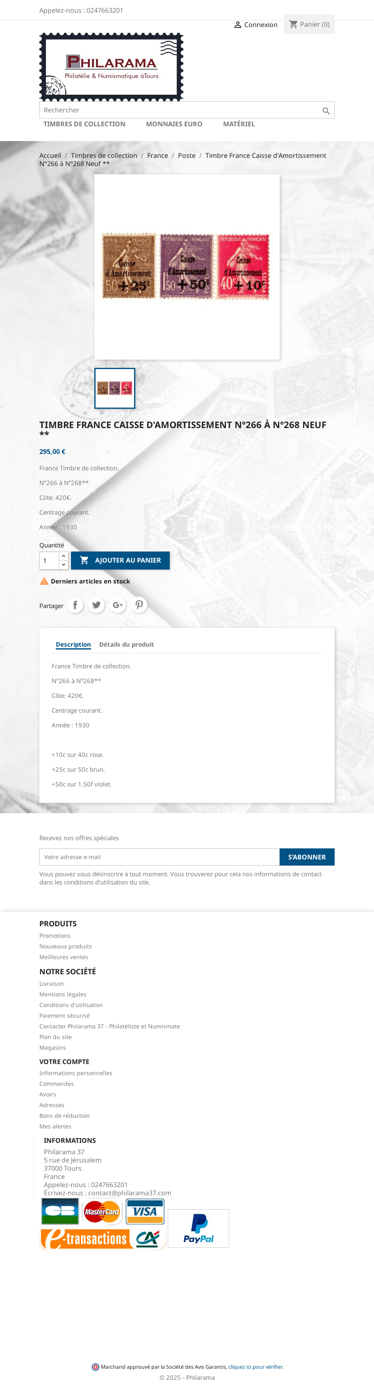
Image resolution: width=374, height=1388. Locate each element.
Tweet (96, 605)
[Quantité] (49, 561)
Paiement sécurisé (64, 1015)
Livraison (51, 983)
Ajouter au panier (120, 560)
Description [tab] (73, 644)
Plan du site (55, 1037)
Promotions (55, 935)
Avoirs (47, 1094)
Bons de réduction (64, 1115)
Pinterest (139, 605)
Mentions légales (63, 994)
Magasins (52, 1047)
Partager (75, 605)
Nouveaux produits (65, 946)
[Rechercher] (187, 110)
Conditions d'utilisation (71, 1005)
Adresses (51, 1105)
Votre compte (64, 1061)
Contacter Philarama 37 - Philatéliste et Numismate (109, 1026)
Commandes (56, 1083)
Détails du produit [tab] (126, 644)
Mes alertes (55, 1126)
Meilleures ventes (63, 957)
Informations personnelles (75, 1073)
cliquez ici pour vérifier (255, 1366)
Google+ (117, 605)
